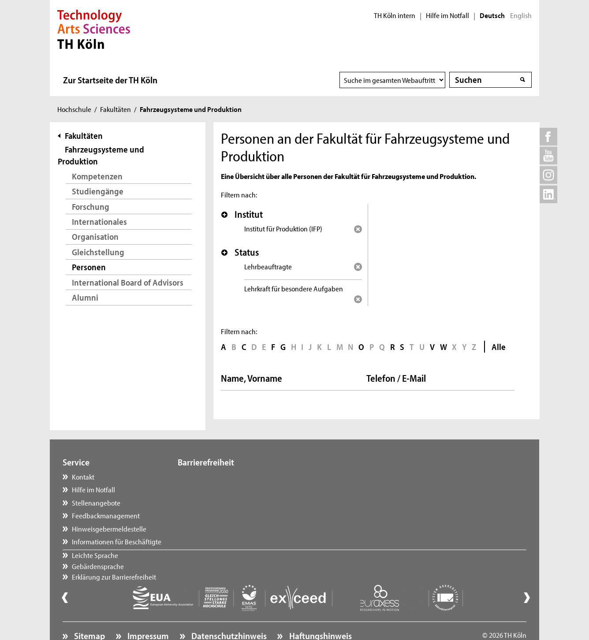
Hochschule (74, 109)
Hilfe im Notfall (447, 15)
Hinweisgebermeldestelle (109, 528)
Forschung (90, 206)
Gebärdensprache (212, 489)
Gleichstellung (98, 251)
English (521, 15)
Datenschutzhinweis (228, 612)
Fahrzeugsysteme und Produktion (101, 155)
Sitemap (88, 612)
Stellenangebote (96, 502)
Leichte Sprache (209, 476)
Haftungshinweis (319, 612)
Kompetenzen (97, 176)
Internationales (99, 221)
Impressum (147, 612)
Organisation (95, 236)
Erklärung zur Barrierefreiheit (228, 502)
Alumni (85, 297)
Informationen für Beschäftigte (116, 541)
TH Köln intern (394, 15)
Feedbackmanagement (106, 515)
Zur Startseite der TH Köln (110, 80)
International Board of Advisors (127, 282)
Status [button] (240, 252)
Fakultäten (115, 109)
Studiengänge (97, 191)
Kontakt (83, 476)
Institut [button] (242, 214)
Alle (499, 346)
